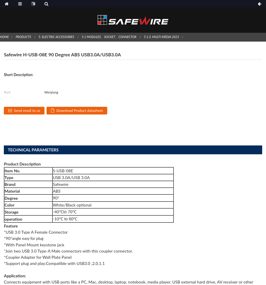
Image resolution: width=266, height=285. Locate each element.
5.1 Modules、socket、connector (109, 37)
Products (23, 37)
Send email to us (27, 110)
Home (4, 37)
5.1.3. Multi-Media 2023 (161, 37)
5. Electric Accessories (56, 37)
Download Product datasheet (80, 110)
